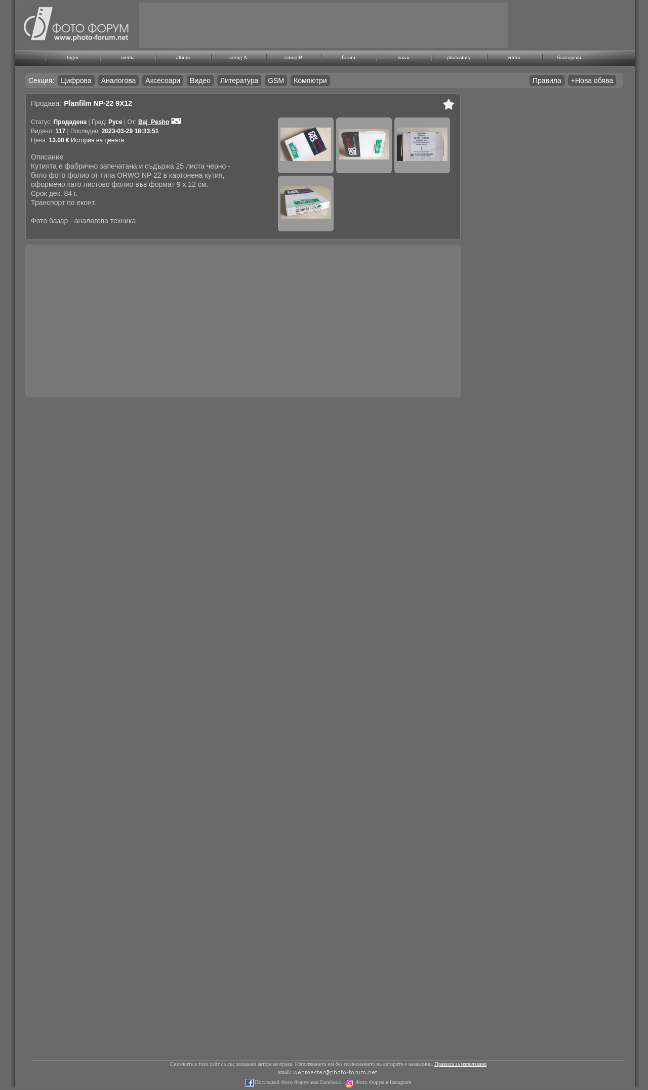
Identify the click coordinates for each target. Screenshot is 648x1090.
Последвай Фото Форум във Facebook (297, 1082)
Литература (239, 80)
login (72, 57)
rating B (294, 57)
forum (348, 57)
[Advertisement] (323, 25)
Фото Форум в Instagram (383, 1082)
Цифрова (76, 80)
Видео (200, 80)
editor (514, 57)
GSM (276, 80)
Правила (547, 80)
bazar (404, 57)
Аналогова (118, 80)
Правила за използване (460, 1064)
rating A (238, 57)
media (128, 57)
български (569, 57)
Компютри (310, 80)
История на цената (97, 140)
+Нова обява (592, 80)
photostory (459, 57)
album (183, 57)
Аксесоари (162, 80)
